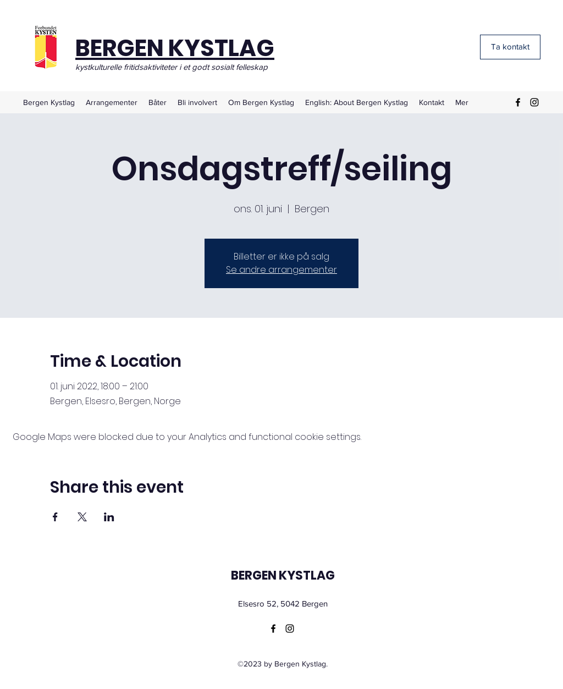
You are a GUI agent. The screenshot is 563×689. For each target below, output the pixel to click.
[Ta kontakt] (510, 47)
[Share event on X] (82, 516)
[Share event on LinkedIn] (109, 516)
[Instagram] (534, 102)
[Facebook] (517, 102)
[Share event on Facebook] (55, 516)
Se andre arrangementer (281, 269)
